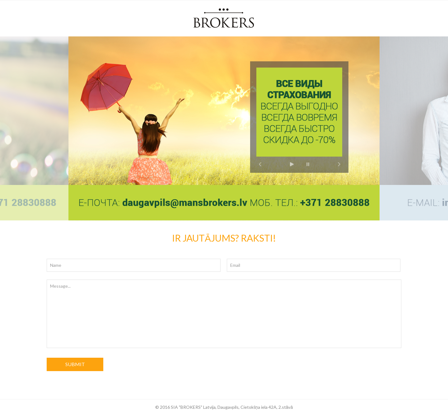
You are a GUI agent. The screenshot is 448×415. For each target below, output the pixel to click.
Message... (224, 314)
